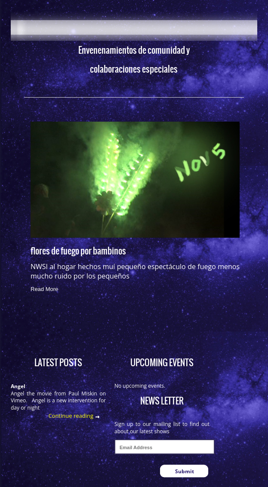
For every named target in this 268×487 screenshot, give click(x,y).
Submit (184, 471)
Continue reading (70, 416)
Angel (18, 386)
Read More (44, 289)
